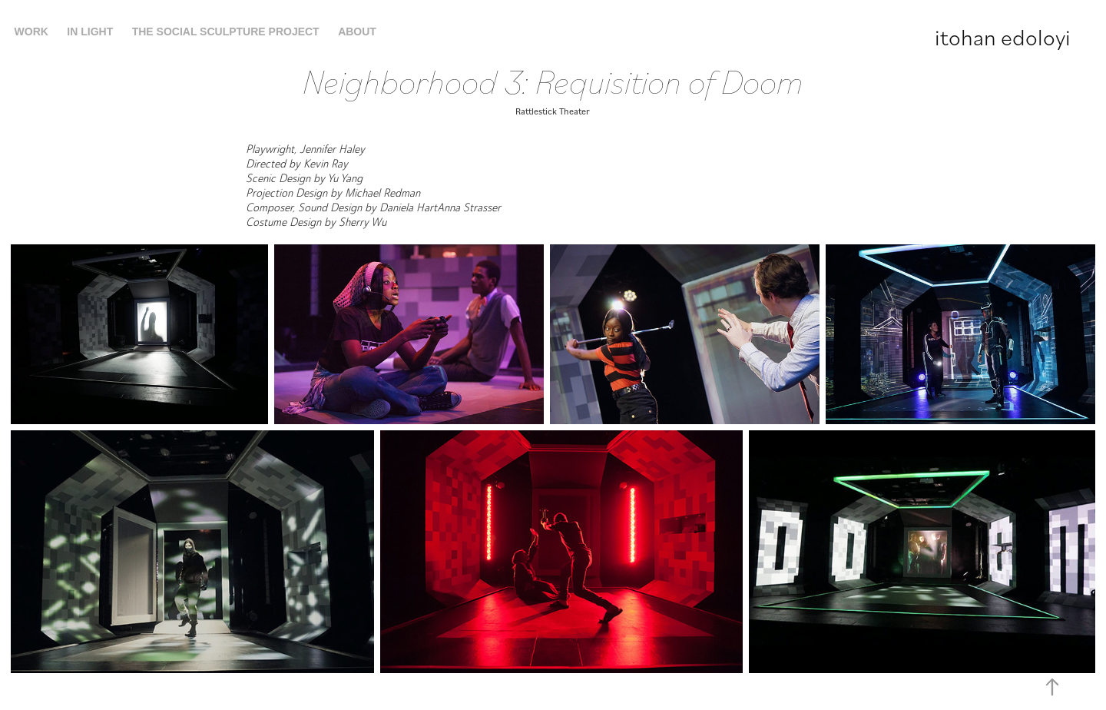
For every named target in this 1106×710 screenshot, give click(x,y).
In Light (90, 31)
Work (31, 31)
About (357, 31)
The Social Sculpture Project (226, 31)
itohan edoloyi (1003, 36)
